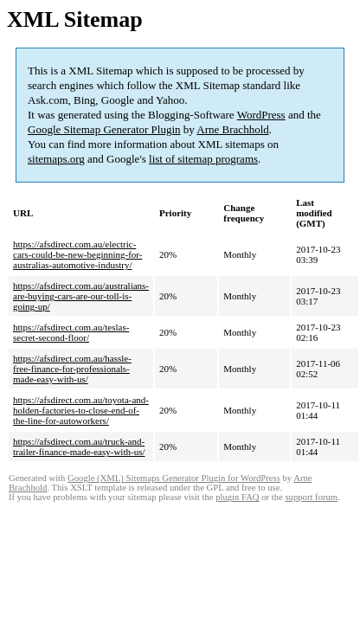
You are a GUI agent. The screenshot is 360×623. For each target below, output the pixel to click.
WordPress (261, 114)
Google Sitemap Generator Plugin (104, 129)
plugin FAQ (237, 497)
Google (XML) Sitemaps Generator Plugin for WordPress (174, 478)
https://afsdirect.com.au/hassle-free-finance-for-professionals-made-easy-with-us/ (72, 368)
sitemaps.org (56, 158)
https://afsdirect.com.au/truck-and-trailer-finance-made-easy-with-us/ (79, 446)
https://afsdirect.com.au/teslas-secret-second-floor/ (71, 332)
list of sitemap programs (203, 158)
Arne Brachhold (232, 129)
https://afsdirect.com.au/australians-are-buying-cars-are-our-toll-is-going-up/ (81, 296)
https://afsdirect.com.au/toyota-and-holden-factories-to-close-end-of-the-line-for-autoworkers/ (81, 410)
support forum (311, 497)
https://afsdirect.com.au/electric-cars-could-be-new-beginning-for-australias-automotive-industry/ (77, 254)
